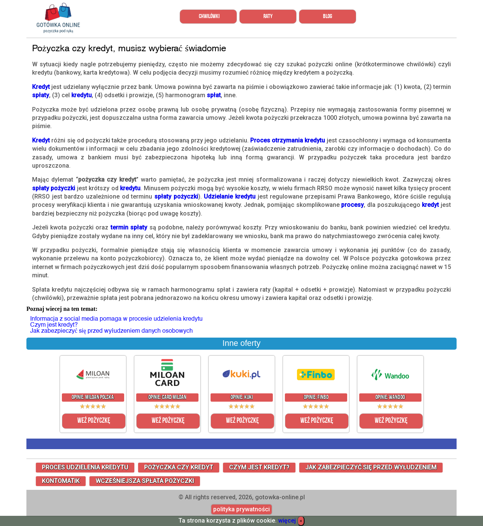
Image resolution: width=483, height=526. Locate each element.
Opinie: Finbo (316, 397)
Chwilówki (209, 17)
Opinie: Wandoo (390, 397)
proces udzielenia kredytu (85, 467)
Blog (327, 17)
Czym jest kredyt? (54, 325)
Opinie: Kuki (242, 397)
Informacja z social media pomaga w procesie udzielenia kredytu (116, 319)
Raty (267, 17)
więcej (287, 520)
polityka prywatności (241, 509)
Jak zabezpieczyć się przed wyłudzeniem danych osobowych (111, 331)
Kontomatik (61, 481)
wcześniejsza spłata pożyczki (144, 481)
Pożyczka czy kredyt (178, 467)
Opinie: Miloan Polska (93, 397)
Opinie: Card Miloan (167, 397)
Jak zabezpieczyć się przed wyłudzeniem (371, 467)
